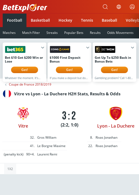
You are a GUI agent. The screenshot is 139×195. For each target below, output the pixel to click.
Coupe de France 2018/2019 (30, 88)
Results (95, 32)
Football (14, 20)
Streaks (52, 32)
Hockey (65, 20)
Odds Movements (120, 32)
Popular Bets (73, 32)
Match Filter (31, 32)
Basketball (40, 20)
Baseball (109, 20)
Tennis (87, 20)
